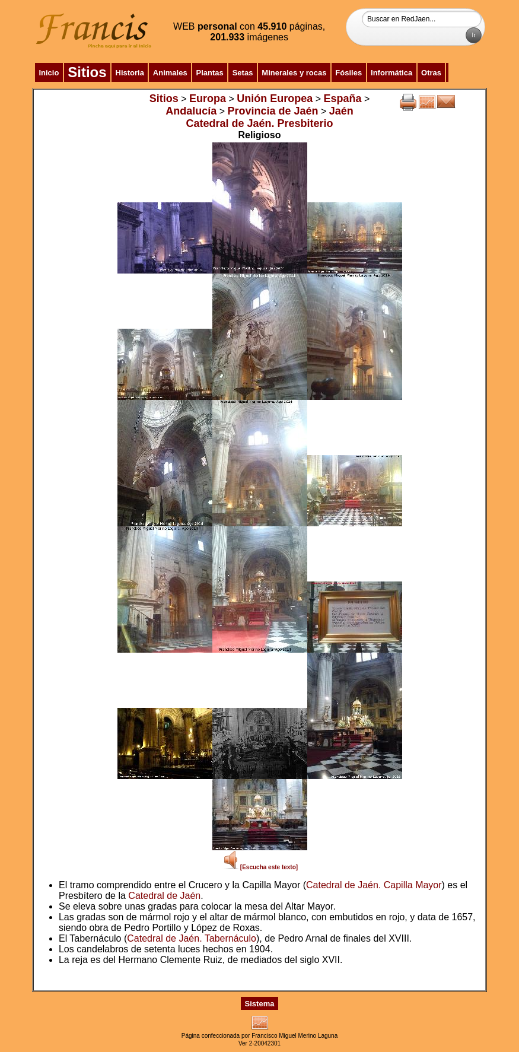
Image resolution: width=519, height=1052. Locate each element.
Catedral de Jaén (164, 896)
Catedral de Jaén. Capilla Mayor (374, 885)
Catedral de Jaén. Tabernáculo (191, 938)
